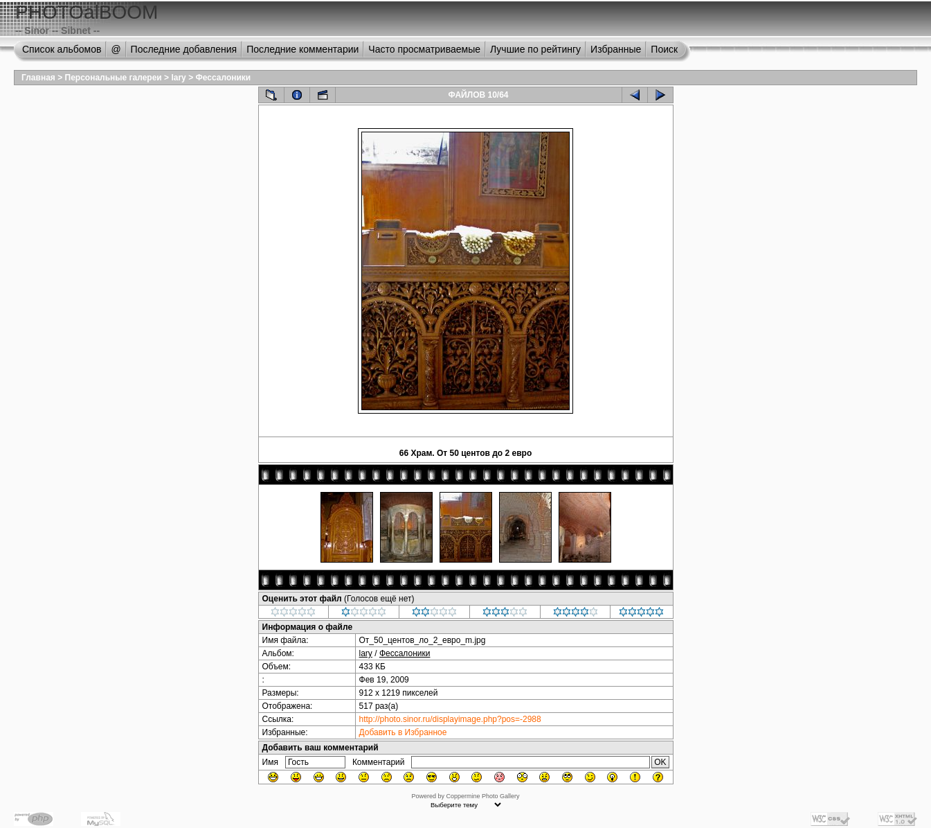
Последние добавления (184, 49)
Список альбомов (61, 49)
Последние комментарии (302, 49)
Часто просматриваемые (424, 49)
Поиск (664, 49)
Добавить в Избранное (403, 732)
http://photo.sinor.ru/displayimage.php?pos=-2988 (450, 719)
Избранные (615, 49)
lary (178, 77)
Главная (38, 77)
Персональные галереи (113, 77)
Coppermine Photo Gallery (482, 796)
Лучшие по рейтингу (535, 49)
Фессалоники (223, 77)
